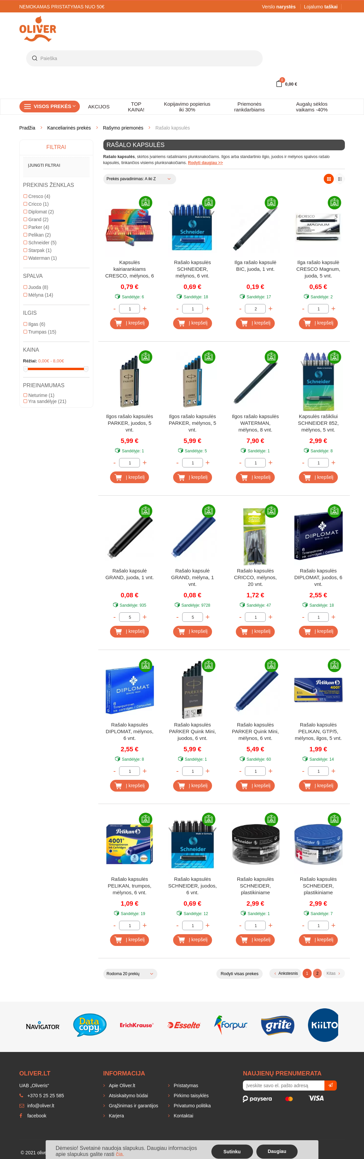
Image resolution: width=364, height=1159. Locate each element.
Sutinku (232, 1151)
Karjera (116, 1115)
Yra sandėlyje (44, 401)
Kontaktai (182, 1115)
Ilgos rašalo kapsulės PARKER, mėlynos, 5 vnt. (192, 423)
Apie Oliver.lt (121, 1085)
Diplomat (38, 211)
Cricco (36, 204)
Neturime (39, 395)
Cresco (36, 196)
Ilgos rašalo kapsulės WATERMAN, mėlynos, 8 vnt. (255, 423)
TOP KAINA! (136, 106)
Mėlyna (38, 295)
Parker (36, 227)
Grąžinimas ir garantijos (133, 1105)
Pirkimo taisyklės (190, 1095)
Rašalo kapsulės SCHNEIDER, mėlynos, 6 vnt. (192, 269)
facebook (33, 1115)
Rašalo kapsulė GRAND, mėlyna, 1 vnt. (192, 577)
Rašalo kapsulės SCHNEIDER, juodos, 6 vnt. (192, 885)
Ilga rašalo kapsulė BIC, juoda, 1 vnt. (255, 265)
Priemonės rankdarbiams (249, 106)
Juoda (35, 287)
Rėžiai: (30, 360)
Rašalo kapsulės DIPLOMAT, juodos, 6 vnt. (318, 577)
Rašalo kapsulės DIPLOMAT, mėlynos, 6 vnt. (129, 731)
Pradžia (27, 128)
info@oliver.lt (36, 1105)
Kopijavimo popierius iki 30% (187, 106)
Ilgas (34, 324)
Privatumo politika (191, 1105)
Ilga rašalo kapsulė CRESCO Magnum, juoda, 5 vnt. (318, 269)
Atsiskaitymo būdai (128, 1095)
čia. (120, 1154)
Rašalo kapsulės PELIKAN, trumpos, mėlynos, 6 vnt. (129, 885)
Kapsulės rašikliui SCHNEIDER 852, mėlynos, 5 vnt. (318, 423)
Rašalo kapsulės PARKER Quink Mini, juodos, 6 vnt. (192, 731)
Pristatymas (185, 1085)
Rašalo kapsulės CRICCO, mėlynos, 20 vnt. (255, 577)
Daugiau (277, 1151)
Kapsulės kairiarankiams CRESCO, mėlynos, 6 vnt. (129, 269)
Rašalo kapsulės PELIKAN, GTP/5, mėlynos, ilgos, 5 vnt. (318, 731)
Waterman (40, 258)
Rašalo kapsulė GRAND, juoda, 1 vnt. (129, 574)
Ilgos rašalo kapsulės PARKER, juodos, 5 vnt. (129, 423)
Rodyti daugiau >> (205, 162)
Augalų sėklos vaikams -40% (311, 106)
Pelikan (37, 235)
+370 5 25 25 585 (41, 1095)
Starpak (37, 250)
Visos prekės (55, 106)
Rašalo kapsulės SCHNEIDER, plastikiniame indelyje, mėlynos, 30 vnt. (318, 886)
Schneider (40, 242)
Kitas (333, 973)
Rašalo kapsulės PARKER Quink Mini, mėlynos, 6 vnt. (255, 731)
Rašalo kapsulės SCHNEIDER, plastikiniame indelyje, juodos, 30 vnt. (255, 886)
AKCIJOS (99, 106)
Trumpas (39, 332)
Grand (36, 219)
